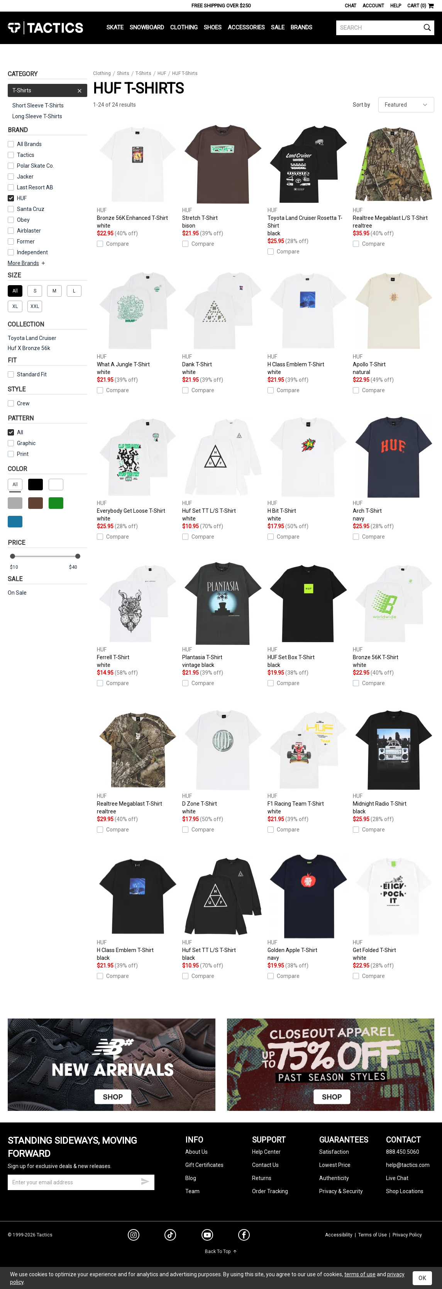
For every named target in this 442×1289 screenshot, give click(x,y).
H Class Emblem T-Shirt (308, 322)
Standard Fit (27, 374)
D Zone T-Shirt (223, 761)
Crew (19, 403)
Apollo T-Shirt (393, 322)
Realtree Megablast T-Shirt (137, 761)
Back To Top (221, 1251)
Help (395, 6)
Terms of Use (372, 1235)
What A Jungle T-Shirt (137, 322)
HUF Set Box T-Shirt (308, 615)
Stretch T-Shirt (223, 176)
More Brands (27, 263)
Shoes (213, 27)
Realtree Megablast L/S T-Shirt (393, 176)
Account (373, 6)
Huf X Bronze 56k (29, 348)
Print (23, 454)
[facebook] (244, 1236)
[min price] (19, 567)
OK (422, 1278)
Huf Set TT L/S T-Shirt (223, 468)
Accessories (246, 27)
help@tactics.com (408, 1165)
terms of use (360, 1274)
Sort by (361, 105)
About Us (196, 1152)
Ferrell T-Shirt (137, 615)
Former (26, 241)
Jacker (25, 176)
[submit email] (145, 1180)
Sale (278, 27)
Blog (190, 1178)
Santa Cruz (30, 209)
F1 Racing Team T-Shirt (308, 761)
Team (192, 1191)
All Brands (29, 144)
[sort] (406, 104)
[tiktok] (170, 1236)
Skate (115, 27)
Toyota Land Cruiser (32, 338)
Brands (301, 27)
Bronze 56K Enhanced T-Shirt (137, 176)
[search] (385, 27)
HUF (17, 198)
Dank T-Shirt (223, 322)
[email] (81, 1182)
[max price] (78, 567)
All (15, 432)
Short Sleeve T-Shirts (38, 105)
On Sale (17, 593)
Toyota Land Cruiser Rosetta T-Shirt (308, 179)
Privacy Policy (407, 1235)
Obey (23, 220)
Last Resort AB (35, 187)
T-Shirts (47, 90)
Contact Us (265, 1165)
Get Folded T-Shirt (393, 908)
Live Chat (397, 1178)
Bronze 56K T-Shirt (393, 615)
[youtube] (207, 1236)
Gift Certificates (204, 1165)
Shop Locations (404, 1191)
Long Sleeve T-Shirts (37, 116)
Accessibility (338, 1235)
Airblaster (29, 231)
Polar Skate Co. (35, 166)
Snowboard (147, 27)
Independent (32, 252)
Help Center (266, 1152)
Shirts (123, 73)
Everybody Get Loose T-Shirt (137, 468)
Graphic (26, 443)
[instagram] (133, 1236)
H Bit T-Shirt (308, 468)
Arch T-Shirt (393, 468)
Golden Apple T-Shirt (308, 908)
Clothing (184, 27)
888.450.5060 (402, 1152)
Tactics (45, 28)
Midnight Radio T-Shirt (393, 761)
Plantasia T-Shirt (223, 615)
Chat (350, 6)
